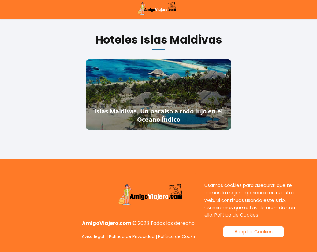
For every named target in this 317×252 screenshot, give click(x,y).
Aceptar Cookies (253, 232)
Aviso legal (93, 236)
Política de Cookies (178, 236)
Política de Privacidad (132, 236)
